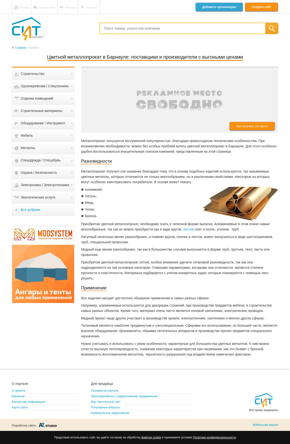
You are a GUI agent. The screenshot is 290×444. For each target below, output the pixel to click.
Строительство (32, 74)
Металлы (28, 148)
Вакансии (18, 396)
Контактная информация (28, 402)
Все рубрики (30, 210)
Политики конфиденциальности (214, 437)
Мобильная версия (265, 425)
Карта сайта (20, 407)
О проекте (19, 390)
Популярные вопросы (105, 407)
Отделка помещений (37, 98)
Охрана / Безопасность (39, 172)
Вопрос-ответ (47, 7)
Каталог (25, 7)
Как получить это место (252, 126)
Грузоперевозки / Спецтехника (45, 86)
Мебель (27, 135)
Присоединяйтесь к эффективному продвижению (124, 396)
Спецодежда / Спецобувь (41, 160)
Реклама (70, 7)
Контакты (92, 7)
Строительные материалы (41, 111)
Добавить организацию (219, 7)
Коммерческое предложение (110, 413)
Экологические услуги (38, 197)
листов (188, 229)
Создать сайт (261, 7)
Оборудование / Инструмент (43, 123)
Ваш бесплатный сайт (106, 402)
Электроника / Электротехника (45, 185)
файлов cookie (151, 437)
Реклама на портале (104, 390)
